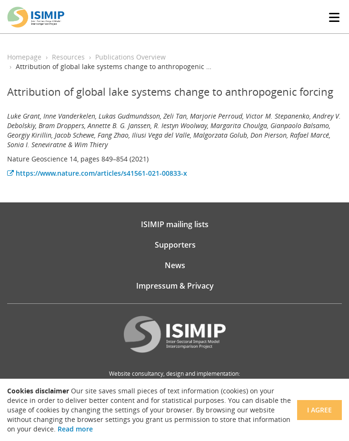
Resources (68, 56)
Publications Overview (130, 56)
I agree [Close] (319, 409)
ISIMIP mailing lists (175, 224)
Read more (75, 428)
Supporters (175, 245)
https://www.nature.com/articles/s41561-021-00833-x (97, 173)
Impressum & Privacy (175, 286)
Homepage (24, 56)
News (175, 265)
